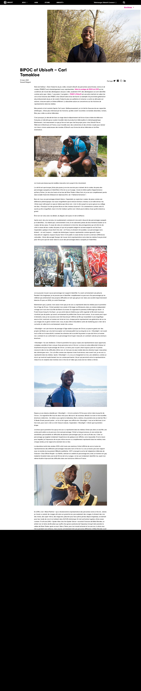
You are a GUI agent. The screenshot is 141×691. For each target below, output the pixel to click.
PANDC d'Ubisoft (75, 94)
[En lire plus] (45, 647)
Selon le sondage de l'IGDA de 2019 (87, 89)
